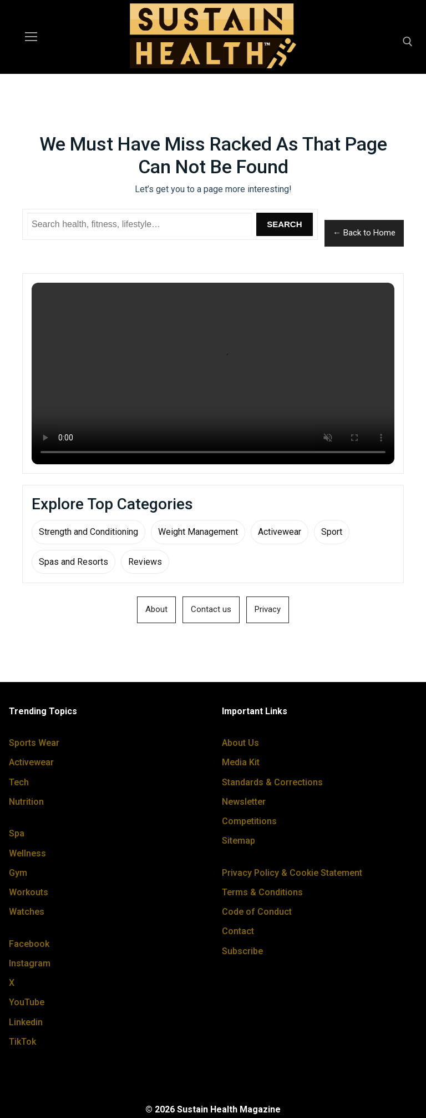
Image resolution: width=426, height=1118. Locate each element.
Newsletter (244, 801)
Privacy (268, 609)
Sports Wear (34, 743)
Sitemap (238, 840)
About (156, 609)
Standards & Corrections (272, 782)
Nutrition (26, 801)
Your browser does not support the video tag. (213, 373)
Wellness (27, 853)
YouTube (26, 1002)
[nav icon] (31, 37)
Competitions (249, 821)
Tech (19, 782)
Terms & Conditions (262, 892)
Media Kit (241, 762)
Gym (18, 873)
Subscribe (242, 951)
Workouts (28, 892)
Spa (16, 833)
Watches (26, 911)
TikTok (22, 1041)
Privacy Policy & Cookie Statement (292, 873)
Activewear (279, 532)
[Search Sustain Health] (139, 224)
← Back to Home (364, 233)
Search (284, 224)
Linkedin (26, 1022)
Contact (238, 931)
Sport (331, 532)
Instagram (29, 963)
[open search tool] (408, 42)
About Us (240, 743)
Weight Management (198, 532)
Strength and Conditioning (88, 532)
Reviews (145, 562)
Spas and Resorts (73, 562)
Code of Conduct (257, 911)
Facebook (29, 944)
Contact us (211, 609)
